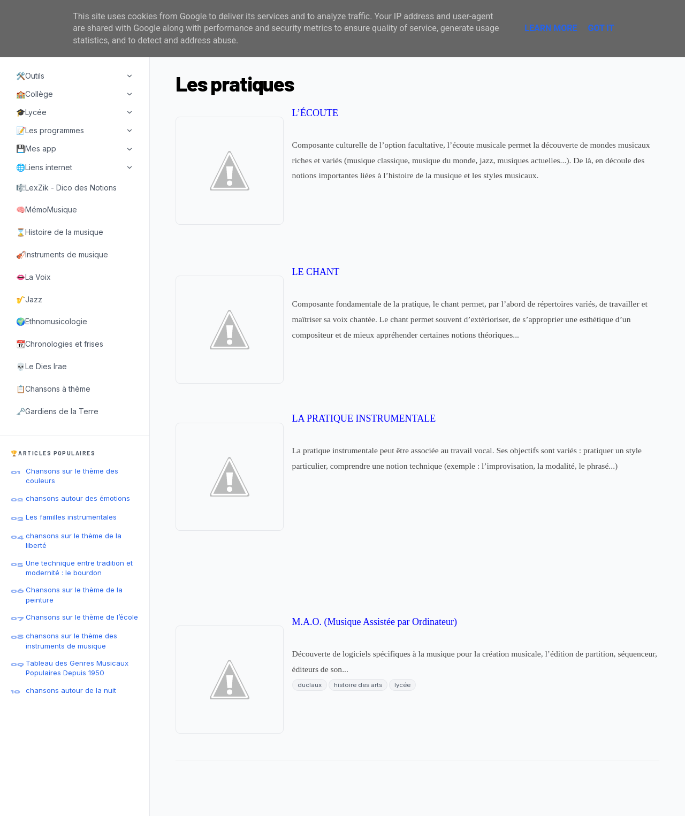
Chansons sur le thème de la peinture (74, 594)
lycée (402, 685)
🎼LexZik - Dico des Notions (66, 187)
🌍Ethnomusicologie (51, 321)
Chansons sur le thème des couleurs (72, 476)
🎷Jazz (29, 299)
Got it (601, 28)
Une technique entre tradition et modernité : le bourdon (79, 568)
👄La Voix (33, 276)
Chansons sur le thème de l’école (82, 617)
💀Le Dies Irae (41, 366)
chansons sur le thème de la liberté (73, 540)
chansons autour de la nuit (71, 690)
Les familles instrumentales (71, 517)
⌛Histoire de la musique (59, 232)
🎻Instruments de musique (62, 254)
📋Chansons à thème (53, 388)
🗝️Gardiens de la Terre (57, 411)
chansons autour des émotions (78, 498)
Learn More (550, 28)
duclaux (310, 685)
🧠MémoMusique (46, 209)
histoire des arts (358, 685)
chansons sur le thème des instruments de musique (71, 640)
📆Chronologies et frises (59, 343)
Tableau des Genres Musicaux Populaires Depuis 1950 (77, 668)
